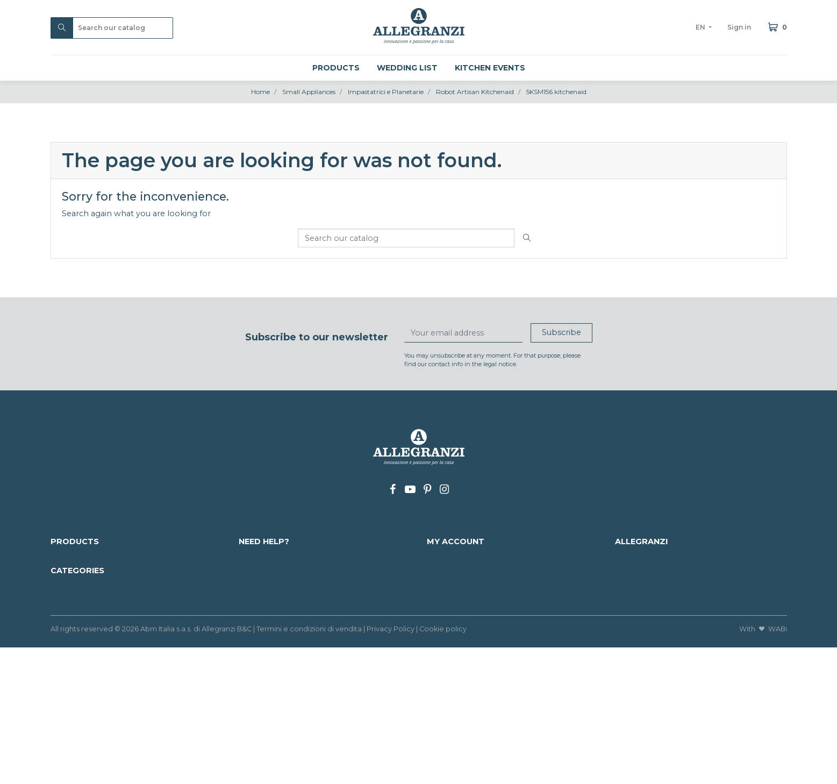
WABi (777, 765)
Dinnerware (450, 699)
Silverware (71, 711)
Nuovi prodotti (79, 569)
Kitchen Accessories (89, 676)
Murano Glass (641, 676)
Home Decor (264, 699)
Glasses (253, 676)
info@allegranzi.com (689, 569)
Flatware (632, 664)
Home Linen (263, 664)
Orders (440, 569)
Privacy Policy (390, 765)
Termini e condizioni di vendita (309, 765)
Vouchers (445, 604)
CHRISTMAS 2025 (85, 664)
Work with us (264, 604)
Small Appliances (461, 711)
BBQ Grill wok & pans (469, 676)
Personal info (453, 557)
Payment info (265, 569)
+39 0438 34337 (684, 581)
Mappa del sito (268, 581)
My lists (441, 616)
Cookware (447, 688)
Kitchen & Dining (83, 688)
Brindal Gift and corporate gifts (675, 699)
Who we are (639, 557)
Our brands (73, 592)
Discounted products (92, 557)
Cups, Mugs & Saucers (657, 688)
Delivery (254, 557)
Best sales (70, 581)
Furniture (257, 711)
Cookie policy (443, 765)
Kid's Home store (460, 664)
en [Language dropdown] (701, 27)
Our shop (634, 592)
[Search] (112, 28)
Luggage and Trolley (279, 688)
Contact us (260, 592)
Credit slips (448, 581)
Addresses (446, 592)
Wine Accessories (84, 699)
